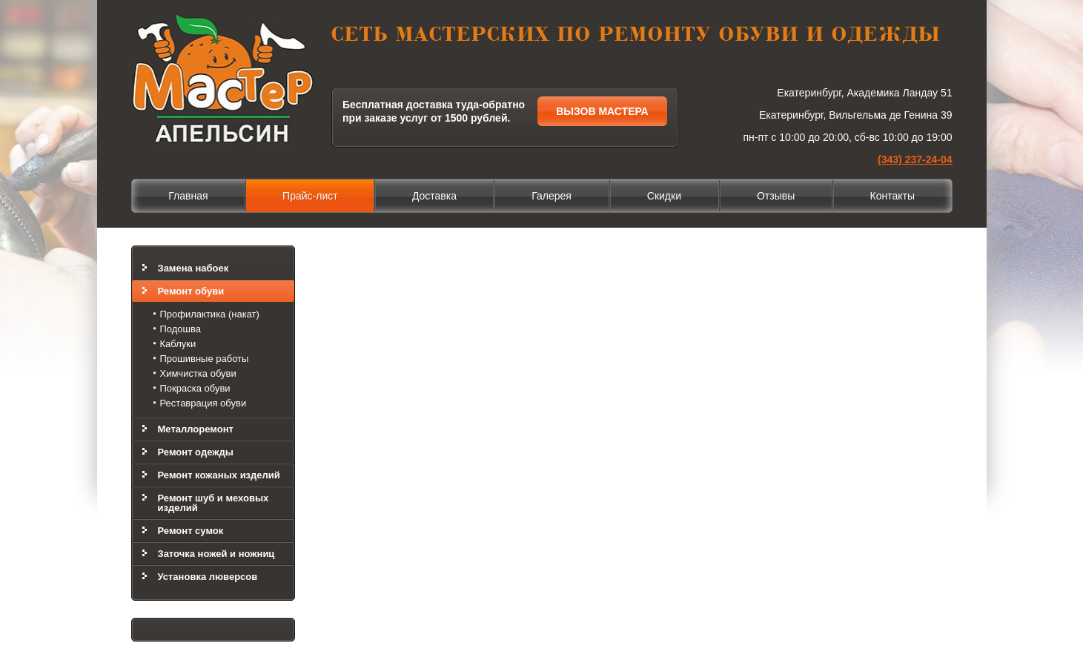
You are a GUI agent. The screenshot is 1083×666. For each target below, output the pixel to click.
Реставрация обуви (203, 403)
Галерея (551, 196)
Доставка (434, 196)
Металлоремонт (196, 429)
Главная (188, 196)
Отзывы (776, 196)
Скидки (664, 196)
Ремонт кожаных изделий (219, 475)
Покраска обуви (195, 388)
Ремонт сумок (191, 530)
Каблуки (178, 344)
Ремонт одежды (196, 452)
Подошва (181, 329)
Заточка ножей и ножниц (216, 553)
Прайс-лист (310, 196)
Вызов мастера (602, 111)
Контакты (892, 196)
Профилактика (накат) (209, 314)
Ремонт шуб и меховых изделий (213, 502)
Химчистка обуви (198, 373)
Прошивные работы (204, 358)
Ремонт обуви (191, 291)
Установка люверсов (208, 576)
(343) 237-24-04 (915, 159)
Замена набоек (193, 268)
